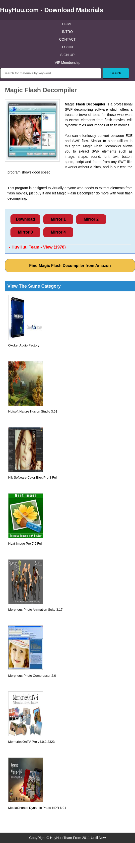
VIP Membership (67, 63)
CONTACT (67, 39)
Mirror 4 (58, 232)
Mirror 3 (25, 232)
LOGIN (67, 47)
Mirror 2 (91, 219)
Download (25, 219)
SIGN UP (67, 55)
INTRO (67, 32)
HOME (67, 24)
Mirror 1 (58, 219)
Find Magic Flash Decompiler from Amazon (70, 265)
